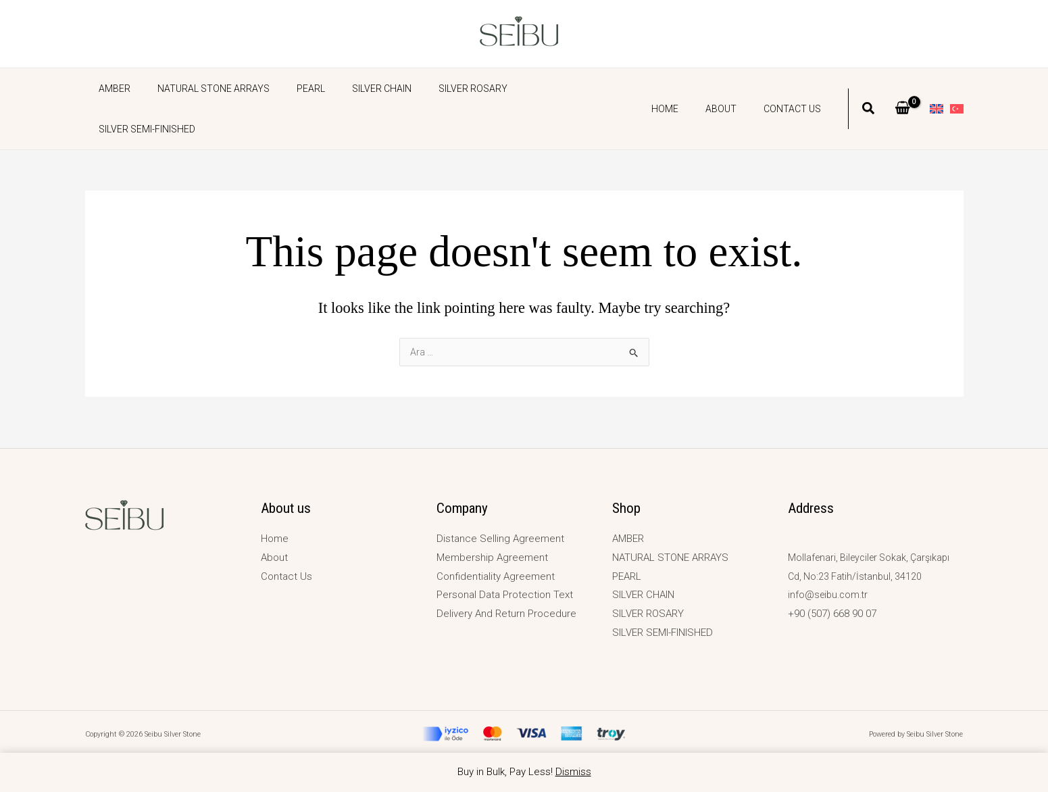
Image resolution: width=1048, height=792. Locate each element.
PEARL (290, 88)
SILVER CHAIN (353, 88)
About (733, 88)
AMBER (110, 88)
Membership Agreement (492, 557)
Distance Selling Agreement (500, 539)
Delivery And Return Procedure (506, 614)
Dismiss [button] (573, 772)
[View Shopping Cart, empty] (902, 88)
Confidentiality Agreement (495, 576)
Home (685, 88)
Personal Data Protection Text (504, 595)
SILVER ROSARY (436, 88)
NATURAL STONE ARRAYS (201, 88)
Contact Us (796, 88)
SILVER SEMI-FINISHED (538, 88)
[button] (869, 90)
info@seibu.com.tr (830, 595)
